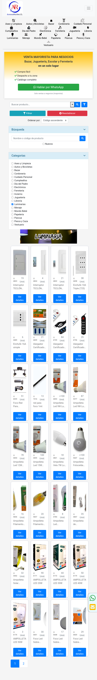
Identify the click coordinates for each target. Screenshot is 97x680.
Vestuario (19, 224)
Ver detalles (20, 298)
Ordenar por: (34, 120)
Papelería (19, 214)
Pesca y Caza (21, 221)
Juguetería (19, 197)
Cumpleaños (20, 180)
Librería (18, 201)
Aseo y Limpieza (22, 163)
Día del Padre (21, 184)
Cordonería (19, 173)
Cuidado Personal (23, 177)
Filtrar (27, 113)
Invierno (18, 194)
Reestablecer (67, 113)
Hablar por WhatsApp (48, 87)
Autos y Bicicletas (23, 167)
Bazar (17, 170)
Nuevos (49, 144)
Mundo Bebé (20, 211)
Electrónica (20, 187)
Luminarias (20, 204)
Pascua (18, 218)
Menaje (18, 207)
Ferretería (19, 190)
